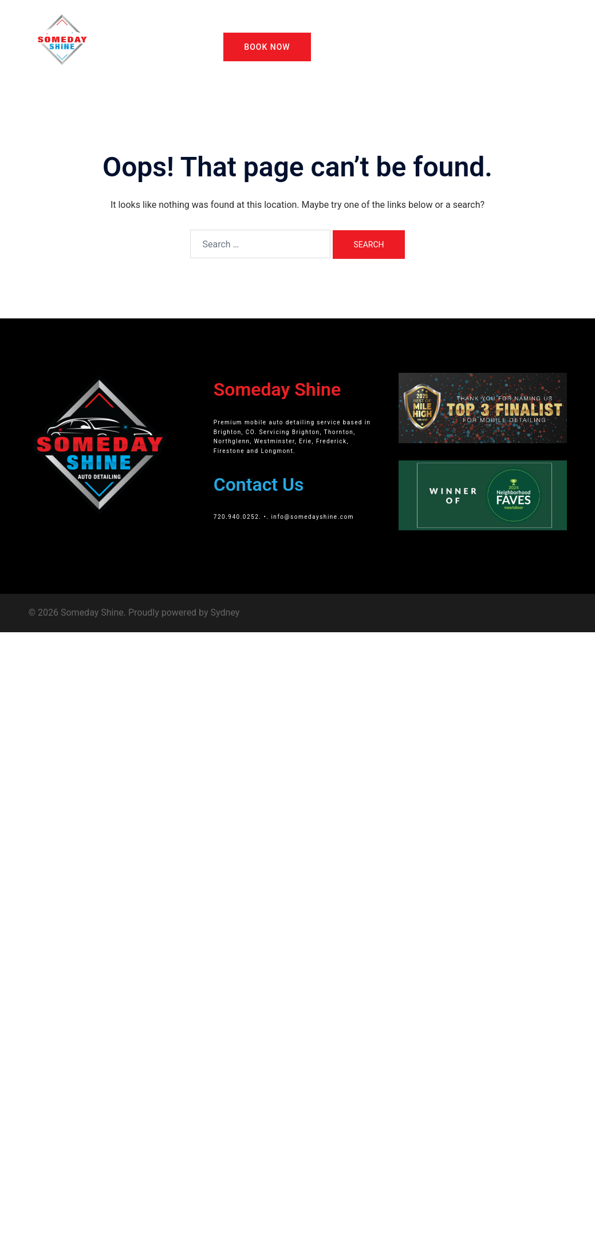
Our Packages (323, 25)
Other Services (391, 25)
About (272, 25)
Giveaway (502, 25)
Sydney (225, 612)
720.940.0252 (236, 517)
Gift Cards (451, 25)
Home (234, 25)
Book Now (267, 47)
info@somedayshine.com (312, 517)
